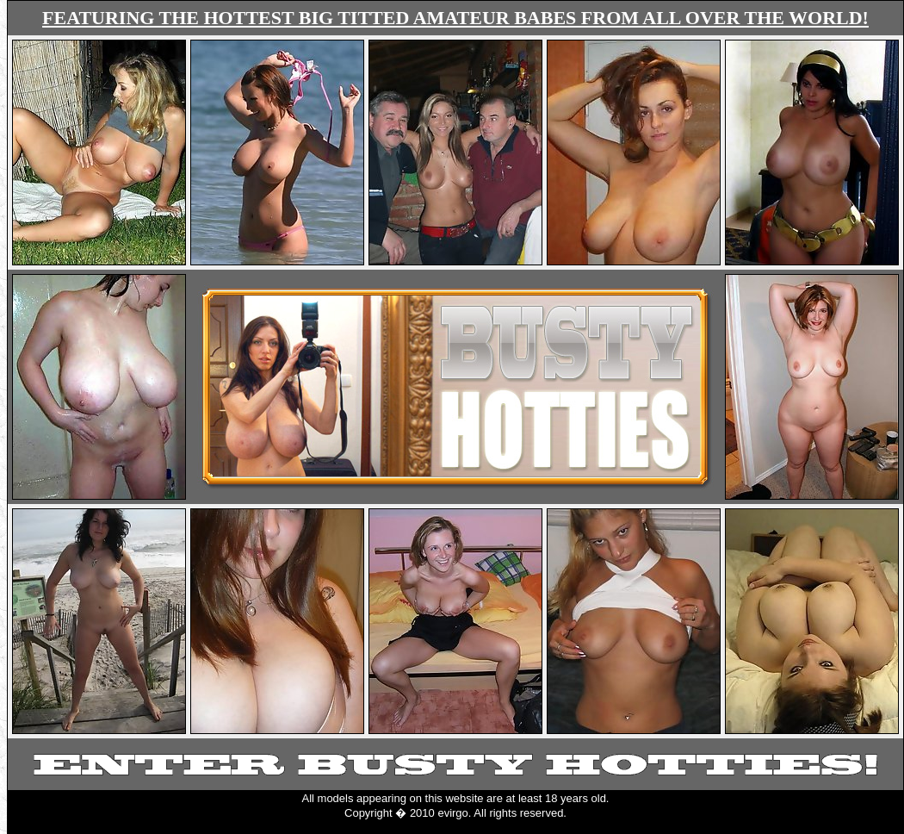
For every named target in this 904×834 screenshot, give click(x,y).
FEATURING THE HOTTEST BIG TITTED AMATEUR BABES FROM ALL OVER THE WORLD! (455, 17)
